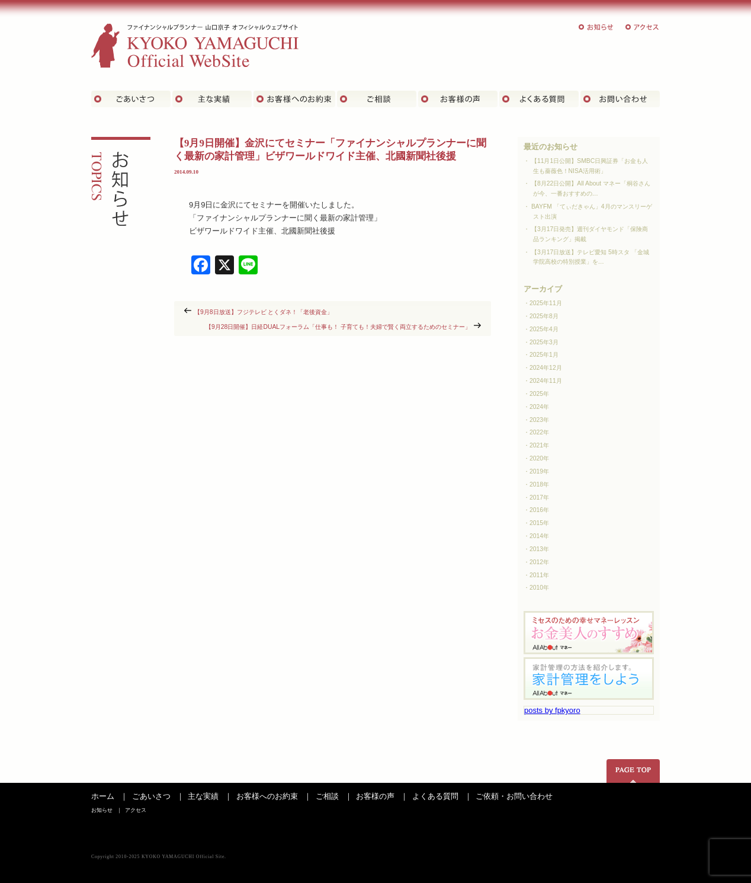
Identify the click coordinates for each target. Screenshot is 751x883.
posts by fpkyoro (552, 710)
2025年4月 (544, 329)
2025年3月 (544, 342)
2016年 (539, 510)
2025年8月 (544, 316)
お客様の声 (458, 99)
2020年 (539, 458)
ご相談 (376, 99)
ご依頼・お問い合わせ (514, 796)
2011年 (539, 575)
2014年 (539, 536)
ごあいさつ (131, 99)
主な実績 (212, 99)
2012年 (539, 562)
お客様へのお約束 (267, 796)
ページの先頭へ (633, 771)
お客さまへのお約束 (294, 99)
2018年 (539, 484)
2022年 (539, 432)
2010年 (539, 587)
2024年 (539, 407)
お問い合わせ (620, 99)
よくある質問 (539, 99)
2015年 (539, 523)
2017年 (539, 497)
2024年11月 (545, 380)
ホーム (102, 796)
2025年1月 (544, 354)
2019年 (539, 471)
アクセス (642, 27)
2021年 (539, 445)
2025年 (539, 394)
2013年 (539, 549)
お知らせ (596, 27)
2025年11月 (545, 303)
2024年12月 (545, 367)
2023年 (539, 420)
